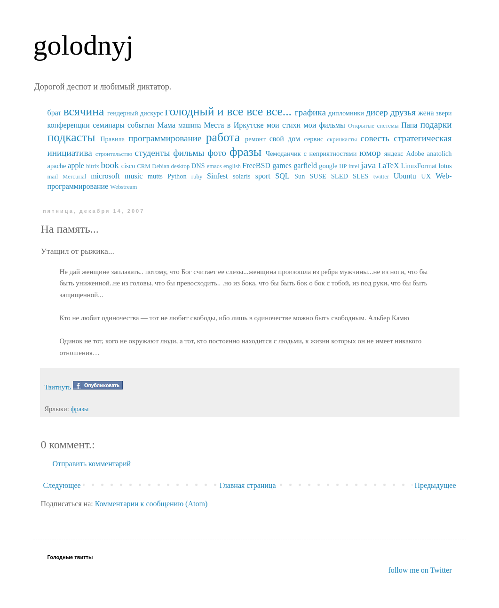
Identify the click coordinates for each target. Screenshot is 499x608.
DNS (198, 166)
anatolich (439, 153)
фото (216, 153)
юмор (369, 153)
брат (55, 113)
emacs (214, 166)
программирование (165, 138)
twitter (381, 176)
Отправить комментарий (92, 464)
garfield (305, 166)
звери (444, 113)
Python (177, 176)
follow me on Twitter (419, 570)
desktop (180, 166)
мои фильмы (324, 125)
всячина (83, 111)
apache (57, 166)
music (134, 176)
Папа (409, 125)
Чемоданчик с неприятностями (311, 153)
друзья (403, 112)
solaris (242, 176)
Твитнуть (58, 387)
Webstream (123, 187)
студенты (152, 153)
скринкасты (342, 139)
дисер (377, 112)
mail (53, 176)
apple (76, 166)
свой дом (284, 139)
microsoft (105, 176)
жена (426, 113)
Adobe (415, 153)
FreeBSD (256, 166)
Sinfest (217, 176)
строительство (113, 154)
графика (310, 112)
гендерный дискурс (135, 113)
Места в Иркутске (233, 125)
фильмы (188, 153)
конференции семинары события (101, 125)
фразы (245, 152)
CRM (143, 166)
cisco (128, 166)
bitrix (92, 166)
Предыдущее (435, 485)
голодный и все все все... (228, 111)
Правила (112, 139)
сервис (313, 139)
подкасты (71, 137)
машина (189, 125)
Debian (160, 166)
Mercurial (74, 176)
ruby (196, 176)
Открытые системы (373, 125)
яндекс (394, 153)
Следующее (62, 485)
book (110, 165)
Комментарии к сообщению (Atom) (151, 504)
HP (343, 166)
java (368, 165)
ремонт (255, 139)
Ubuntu (405, 176)
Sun (299, 176)
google (328, 166)
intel (354, 166)
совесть (374, 138)
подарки (436, 125)
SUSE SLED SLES (339, 176)
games (282, 166)
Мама (166, 125)
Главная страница (248, 485)
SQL (282, 176)
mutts (155, 176)
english (232, 166)
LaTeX (388, 166)
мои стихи (284, 125)
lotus (445, 166)
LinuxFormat (419, 166)
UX (426, 176)
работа (223, 137)
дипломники (346, 113)
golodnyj (83, 45)
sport (262, 176)
